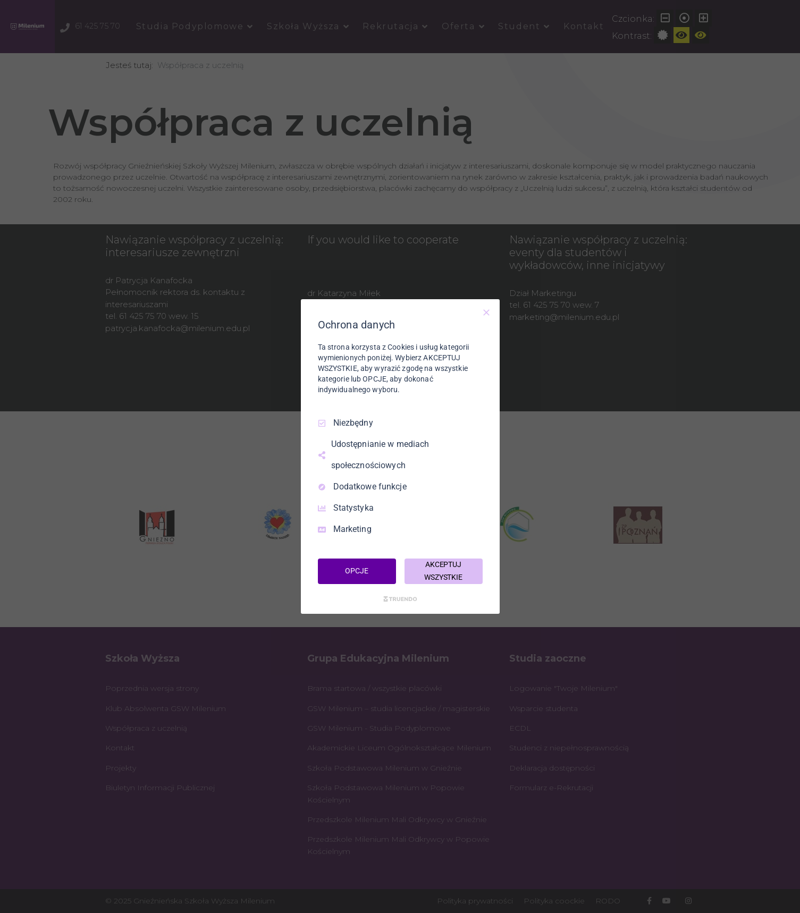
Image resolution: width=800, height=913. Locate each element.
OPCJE (356, 571)
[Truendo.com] (400, 599)
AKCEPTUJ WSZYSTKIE (443, 570)
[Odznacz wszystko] (486, 312)
